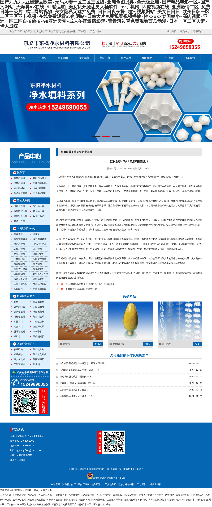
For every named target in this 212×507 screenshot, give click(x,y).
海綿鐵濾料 (19, 264)
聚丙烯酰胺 (38, 359)
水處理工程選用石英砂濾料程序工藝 (77, 383)
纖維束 (36, 234)
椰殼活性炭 (19, 206)
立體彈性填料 (40, 326)
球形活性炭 (38, 211)
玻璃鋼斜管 (19, 307)
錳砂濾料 (18, 289)
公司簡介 (41, 58)
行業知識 (84, 58)
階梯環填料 (19, 316)
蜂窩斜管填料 (40, 316)
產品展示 (62, 58)
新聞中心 (105, 58)
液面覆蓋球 (38, 311)
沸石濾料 (37, 249)
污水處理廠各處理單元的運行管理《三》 (80, 370)
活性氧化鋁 (19, 259)
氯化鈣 (36, 364)
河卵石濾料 (19, 183)
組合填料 (18, 326)
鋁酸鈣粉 (18, 354)
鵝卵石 (21, 172)
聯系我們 (197, 31)
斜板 (16, 302)
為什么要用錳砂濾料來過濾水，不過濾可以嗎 (82, 363)
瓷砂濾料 (37, 264)
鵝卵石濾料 (19, 178)
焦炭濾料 (18, 234)
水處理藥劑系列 (26, 344)
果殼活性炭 (38, 206)
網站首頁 (171, 31)
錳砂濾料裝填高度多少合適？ (74, 390)
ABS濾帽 (37, 331)
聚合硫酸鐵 (38, 349)
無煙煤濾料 (38, 279)
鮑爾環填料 (19, 311)
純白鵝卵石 (19, 188)
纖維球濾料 (19, 244)
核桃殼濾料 (38, 269)
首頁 (76, 152)
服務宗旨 (126, 58)
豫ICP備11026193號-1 (131, 469)
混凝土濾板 (38, 302)
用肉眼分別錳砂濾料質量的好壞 (81, 289)
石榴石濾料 (19, 249)
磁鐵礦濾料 (19, 274)
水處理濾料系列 (26, 228)
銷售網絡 (147, 58)
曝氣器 (17, 336)
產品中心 (184, 31)
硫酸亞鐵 (18, 349)
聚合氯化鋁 (19, 359)
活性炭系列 (23, 200)
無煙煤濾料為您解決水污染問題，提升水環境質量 (90, 284)
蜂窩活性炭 (19, 221)
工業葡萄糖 (19, 364)
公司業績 (168, 58)
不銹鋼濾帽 (38, 336)
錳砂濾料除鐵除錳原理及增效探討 (76, 396)
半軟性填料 (38, 321)
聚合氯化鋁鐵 (40, 354)
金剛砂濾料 (38, 254)
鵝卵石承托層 (40, 178)
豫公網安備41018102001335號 (109, 478)
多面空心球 (38, 307)
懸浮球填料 (19, 331)
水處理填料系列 (26, 296)
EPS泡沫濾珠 (39, 244)
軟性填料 (18, 321)
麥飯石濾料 (19, 254)
